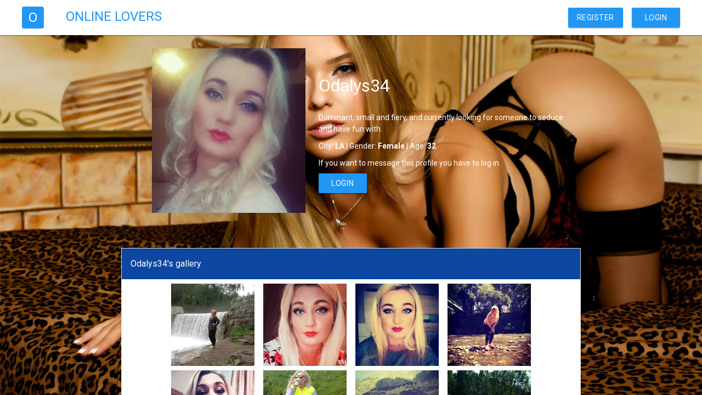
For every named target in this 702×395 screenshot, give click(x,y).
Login (656, 17)
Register (595, 17)
